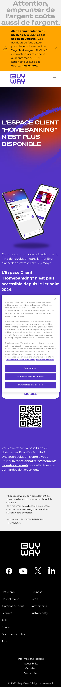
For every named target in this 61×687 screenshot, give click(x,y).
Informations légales (30, 658)
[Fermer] (55, 298)
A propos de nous (13, 606)
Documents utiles (13, 634)
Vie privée (30, 673)
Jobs (5, 641)
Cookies (30, 668)
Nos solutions (10, 599)
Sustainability (39, 613)
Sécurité (7, 613)
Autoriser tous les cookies (30, 376)
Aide (4, 620)
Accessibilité (31, 663)
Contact (7, 627)
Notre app (8, 592)
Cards (34, 599)
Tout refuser (30, 368)
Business (36, 592)
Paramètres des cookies (30, 385)
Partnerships (38, 606)
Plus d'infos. (30, 65)
